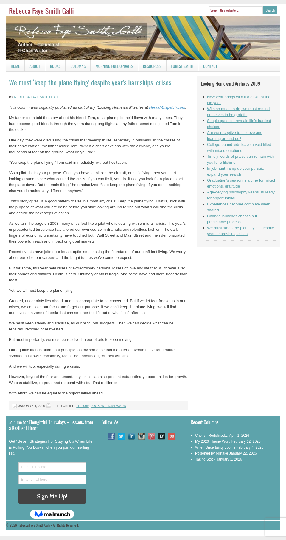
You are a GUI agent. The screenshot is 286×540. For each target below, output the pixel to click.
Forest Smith (182, 66)
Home (15, 66)
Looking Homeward (108, 406)
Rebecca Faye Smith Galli (41, 10)
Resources (152, 66)
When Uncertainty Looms (215, 447)
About (34, 66)
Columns (76, 67)
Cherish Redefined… (211, 435)
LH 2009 (82, 406)
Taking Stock (205, 459)
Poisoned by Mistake (211, 453)
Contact (207, 67)
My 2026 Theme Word (212, 441)
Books (53, 67)
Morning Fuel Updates (112, 67)
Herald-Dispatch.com (167, 107)
